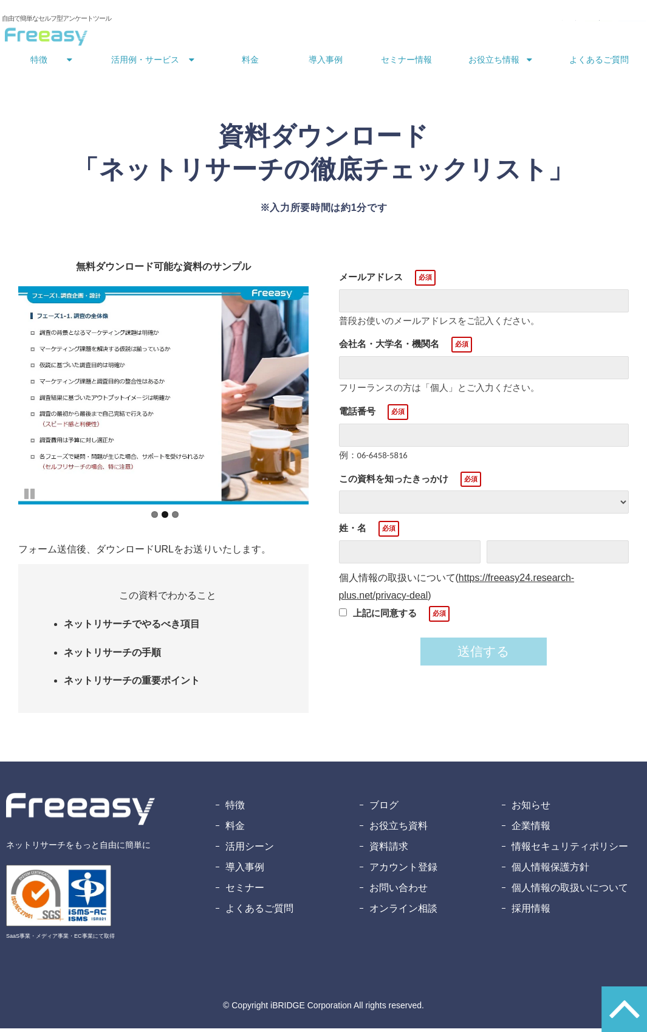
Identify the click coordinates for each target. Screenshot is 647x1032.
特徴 (38, 63)
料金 (250, 63)
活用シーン (249, 850)
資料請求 (388, 850)
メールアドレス (371, 280)
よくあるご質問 (599, 63)
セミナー (244, 891)
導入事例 (326, 63)
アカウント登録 (403, 870)
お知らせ (531, 808)
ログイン (365, 23)
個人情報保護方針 (550, 870)
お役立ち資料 (398, 829)
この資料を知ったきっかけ (393, 482)
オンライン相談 (403, 912)
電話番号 (357, 415)
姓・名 (352, 531)
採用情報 (531, 912)
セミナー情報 (406, 63)
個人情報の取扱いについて (570, 891)
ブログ (384, 808)
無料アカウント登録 (598, 23)
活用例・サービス (145, 63)
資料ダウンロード (500, 23)
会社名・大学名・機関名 (389, 347)
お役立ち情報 (493, 63)
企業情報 (531, 829)
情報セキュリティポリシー (570, 850)
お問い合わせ (421, 23)
